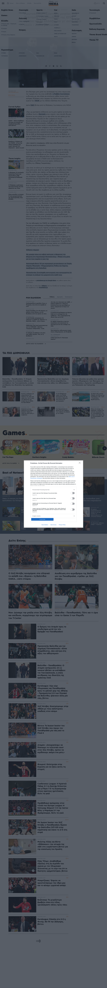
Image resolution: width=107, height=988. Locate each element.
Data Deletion (44, 524)
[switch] (73, 493)
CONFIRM (42, 519)
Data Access (53, 524)
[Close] (80, 463)
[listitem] (53, 490)
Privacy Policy (62, 524)
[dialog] (53, 494)
